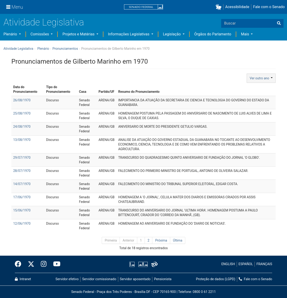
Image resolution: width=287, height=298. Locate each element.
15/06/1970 (22, 210)
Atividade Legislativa (43, 22)
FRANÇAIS (264, 264)
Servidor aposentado (135, 279)
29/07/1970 (22, 157)
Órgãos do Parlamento (212, 34)
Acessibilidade (237, 7)
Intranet (23, 279)
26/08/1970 (22, 100)
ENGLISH (228, 264)
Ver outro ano (261, 78)
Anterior (128, 240)
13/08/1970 (22, 140)
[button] (219, 7)
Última (177, 240)
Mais (245, 34)
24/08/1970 (22, 126)
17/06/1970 (22, 197)
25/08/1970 (22, 113)
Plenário (10, 34)
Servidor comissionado (99, 279)
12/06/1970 (22, 223)
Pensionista (163, 279)
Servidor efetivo (67, 279)
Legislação (172, 34)
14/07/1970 (22, 184)
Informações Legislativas (129, 34)
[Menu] (14, 6)
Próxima (161, 240)
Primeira (111, 240)
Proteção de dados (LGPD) (215, 279)
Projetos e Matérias (78, 34)
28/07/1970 (22, 171)
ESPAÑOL (246, 264)
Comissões (40, 34)
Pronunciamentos (65, 48)
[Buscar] (279, 23)
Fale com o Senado (269, 7)
